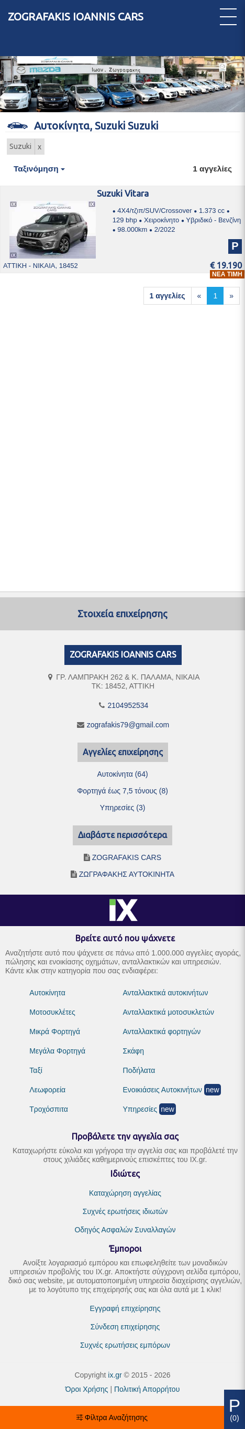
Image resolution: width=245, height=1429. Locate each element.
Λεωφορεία (47, 1090)
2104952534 (128, 705)
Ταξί (35, 1070)
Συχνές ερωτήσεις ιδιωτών (125, 1211)
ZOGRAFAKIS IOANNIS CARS (75, 16)
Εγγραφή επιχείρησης (125, 1308)
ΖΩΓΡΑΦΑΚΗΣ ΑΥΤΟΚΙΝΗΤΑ (126, 874)
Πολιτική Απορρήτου (147, 1389)
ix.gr (114, 1375)
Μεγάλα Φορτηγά (57, 1051)
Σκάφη (133, 1051)
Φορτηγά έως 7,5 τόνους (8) (122, 791)
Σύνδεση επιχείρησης (125, 1327)
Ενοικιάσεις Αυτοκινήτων (163, 1090)
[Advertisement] (120, 444)
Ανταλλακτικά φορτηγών (162, 1031)
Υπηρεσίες (140, 1109)
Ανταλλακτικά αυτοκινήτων (165, 993)
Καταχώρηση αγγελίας (125, 1193)
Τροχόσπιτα (48, 1109)
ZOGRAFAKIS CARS (126, 857)
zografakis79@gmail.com (128, 725)
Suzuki (20, 146)
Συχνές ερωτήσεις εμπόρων (125, 1345)
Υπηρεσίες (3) (123, 807)
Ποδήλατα (139, 1070)
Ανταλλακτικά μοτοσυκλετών (168, 1012)
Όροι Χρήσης (86, 1389)
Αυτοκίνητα (47, 993)
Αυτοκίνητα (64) (122, 774)
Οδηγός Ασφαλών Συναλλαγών (124, 1230)
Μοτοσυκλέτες (52, 1012)
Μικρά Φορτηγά (54, 1031)
